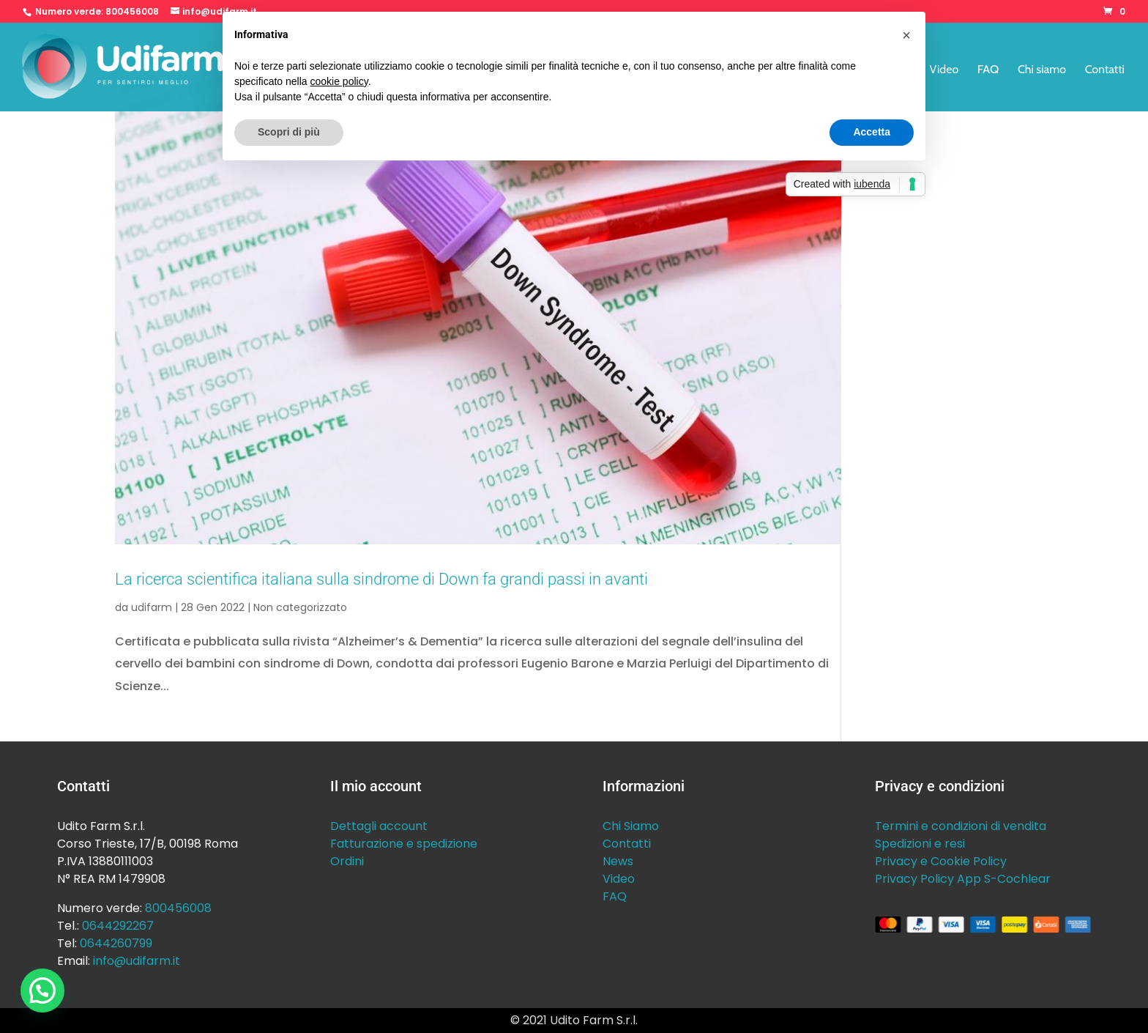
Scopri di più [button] (289, 132)
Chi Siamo (631, 826)
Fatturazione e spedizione (403, 843)
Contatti (1105, 70)
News (618, 861)
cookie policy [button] (339, 81)
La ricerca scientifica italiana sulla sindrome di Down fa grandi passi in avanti (381, 578)
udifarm (151, 607)
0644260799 (116, 943)
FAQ (988, 70)
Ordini (347, 861)
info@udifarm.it (136, 960)
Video (944, 70)
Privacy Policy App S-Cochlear (963, 878)
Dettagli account (379, 826)
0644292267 (118, 925)
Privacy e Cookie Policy (941, 861)
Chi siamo (1042, 70)
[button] (42, 990)
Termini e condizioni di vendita (960, 826)
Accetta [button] (871, 132)
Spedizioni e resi (920, 843)
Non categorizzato (300, 607)
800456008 (132, 11)
